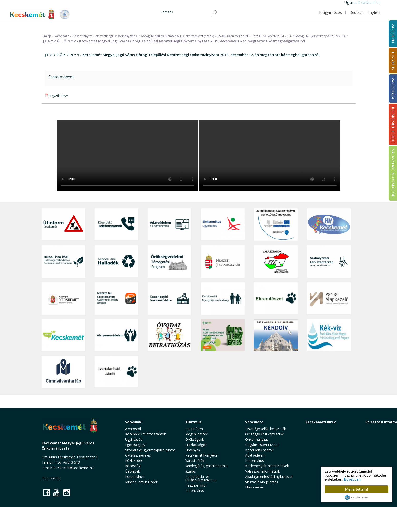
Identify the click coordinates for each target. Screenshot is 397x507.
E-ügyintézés (330, 12)
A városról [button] (133, 428)
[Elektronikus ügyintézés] (222, 224)
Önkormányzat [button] (256, 439)
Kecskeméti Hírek (320, 422)
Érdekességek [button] (195, 444)
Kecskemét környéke (201, 455)
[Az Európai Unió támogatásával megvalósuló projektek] (276, 224)
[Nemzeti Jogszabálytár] (222, 261)
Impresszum (51, 478)
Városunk (133, 422)
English (373, 12)
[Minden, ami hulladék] (116, 261)
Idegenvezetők (196, 434)
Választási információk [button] (262, 471)
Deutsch (356, 12)
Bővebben (352, 479)
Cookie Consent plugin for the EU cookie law (356, 497)
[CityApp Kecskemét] (63, 298)
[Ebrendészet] (276, 298)
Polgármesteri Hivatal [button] (261, 444)
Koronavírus (134, 476)
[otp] (222, 335)
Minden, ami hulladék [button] (141, 482)
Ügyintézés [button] (133, 439)
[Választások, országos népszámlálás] (276, 261)
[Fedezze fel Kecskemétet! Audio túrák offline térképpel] (116, 298)
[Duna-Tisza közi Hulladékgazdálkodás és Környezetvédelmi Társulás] (63, 261)
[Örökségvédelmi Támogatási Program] (169, 261)
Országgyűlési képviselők (264, 434)
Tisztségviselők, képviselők (265, 428)
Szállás (190, 471)
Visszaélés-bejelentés (261, 482)
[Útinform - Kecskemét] (63, 224)
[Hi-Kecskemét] (329, 224)
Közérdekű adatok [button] (259, 450)
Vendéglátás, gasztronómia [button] (206, 466)
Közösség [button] (132, 466)
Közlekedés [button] (134, 460)
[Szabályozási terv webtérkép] (329, 261)
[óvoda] (169, 335)
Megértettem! (356, 489)
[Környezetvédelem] (116, 335)
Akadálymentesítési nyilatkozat (269, 476)
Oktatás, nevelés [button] (138, 455)
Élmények (192, 450)
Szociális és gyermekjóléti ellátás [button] (150, 450)
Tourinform (194, 428)
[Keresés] (193, 12)
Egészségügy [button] (135, 444)
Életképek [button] (132, 471)
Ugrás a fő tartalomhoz (362, 2)
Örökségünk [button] (194, 439)
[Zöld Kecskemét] (63, 335)
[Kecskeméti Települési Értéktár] (169, 298)
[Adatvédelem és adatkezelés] (169, 224)
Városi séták (194, 460)
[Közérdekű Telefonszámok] (116, 224)
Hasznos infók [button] (196, 485)
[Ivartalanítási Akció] (116, 372)
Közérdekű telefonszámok (145, 434)
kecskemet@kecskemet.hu (73, 467)
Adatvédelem (255, 455)
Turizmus (193, 422)
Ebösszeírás (254, 487)
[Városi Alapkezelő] (329, 298)
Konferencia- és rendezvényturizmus (200, 478)
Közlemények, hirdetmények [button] (267, 466)
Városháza (254, 422)
